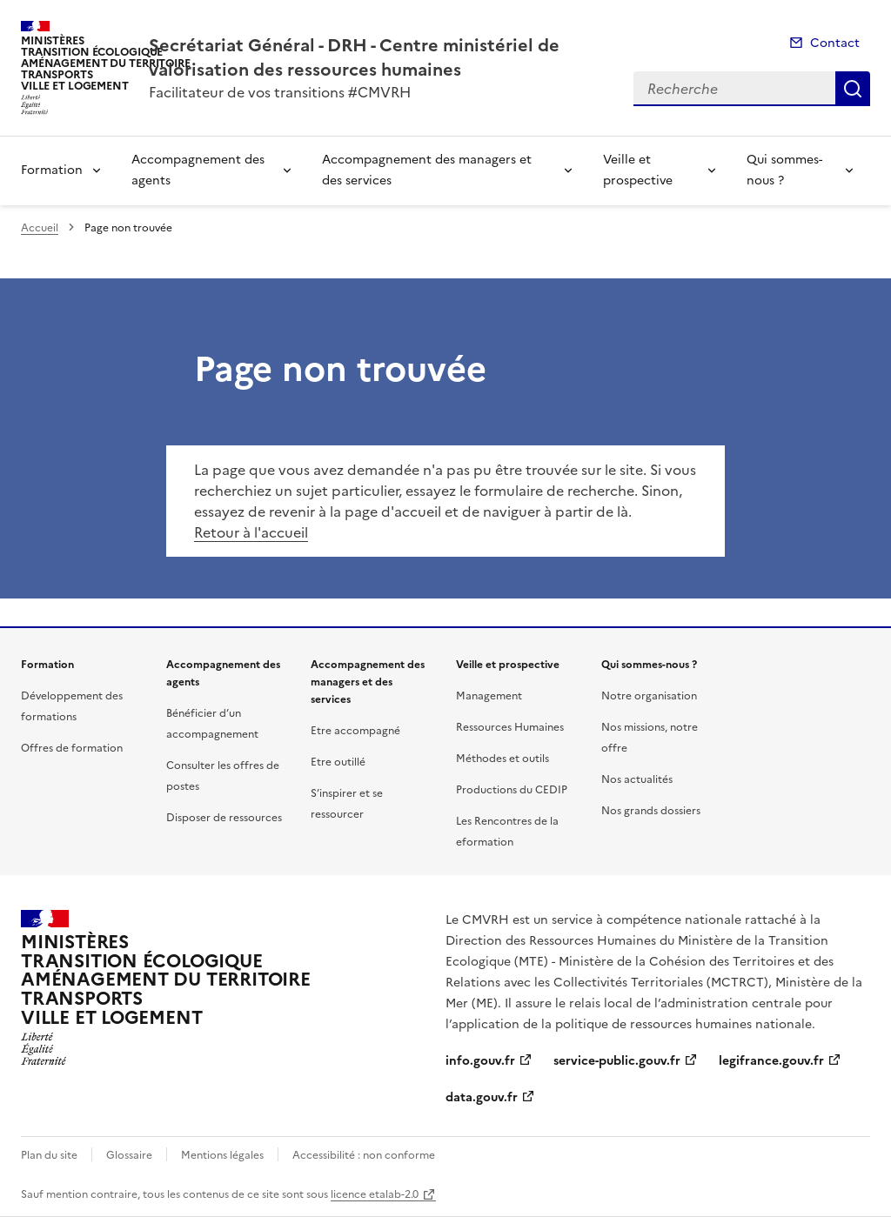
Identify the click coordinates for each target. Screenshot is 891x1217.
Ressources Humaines (510, 727)
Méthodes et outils (502, 758)
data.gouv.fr (482, 1097)
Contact (835, 43)
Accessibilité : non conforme (363, 1155)
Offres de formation (72, 748)
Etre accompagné (355, 731)
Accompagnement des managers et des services (427, 170)
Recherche (852, 88)
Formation (52, 170)
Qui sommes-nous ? (784, 170)
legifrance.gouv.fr (771, 1061)
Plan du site (49, 1155)
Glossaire (129, 1155)
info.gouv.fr (480, 1061)
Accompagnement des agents (198, 170)
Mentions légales (222, 1155)
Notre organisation (649, 696)
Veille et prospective (638, 170)
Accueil (39, 228)
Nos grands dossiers (650, 811)
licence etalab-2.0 (375, 1194)
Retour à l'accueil (251, 532)
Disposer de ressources (224, 818)
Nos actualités (637, 779)
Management (489, 696)
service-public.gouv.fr (616, 1061)
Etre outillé (338, 762)
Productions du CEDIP (511, 790)
